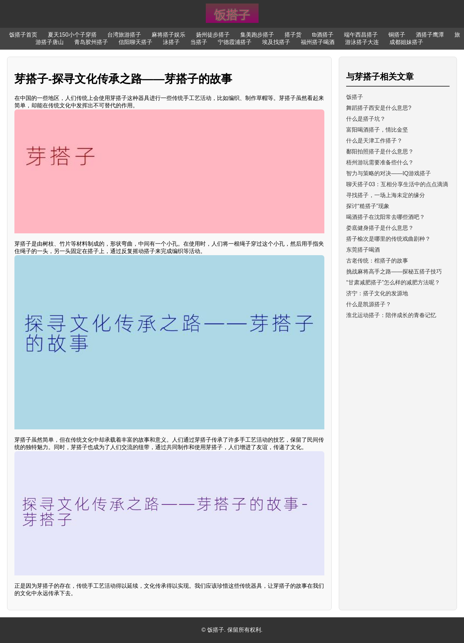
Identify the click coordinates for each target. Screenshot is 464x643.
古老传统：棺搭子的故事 (377, 261)
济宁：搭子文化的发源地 (377, 293)
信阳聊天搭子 (135, 42)
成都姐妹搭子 (406, 42)
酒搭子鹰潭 (430, 35)
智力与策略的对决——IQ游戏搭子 (388, 173)
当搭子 (198, 42)
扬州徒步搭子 (213, 35)
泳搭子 (171, 42)
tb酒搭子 (322, 35)
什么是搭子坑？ (366, 119)
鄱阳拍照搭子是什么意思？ (380, 152)
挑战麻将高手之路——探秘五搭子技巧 (394, 272)
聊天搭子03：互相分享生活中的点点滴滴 (397, 184)
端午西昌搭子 (361, 35)
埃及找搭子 (276, 42)
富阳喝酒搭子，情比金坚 (377, 130)
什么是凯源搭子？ (368, 304)
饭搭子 (354, 97)
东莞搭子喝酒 (363, 250)
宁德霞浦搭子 (235, 42)
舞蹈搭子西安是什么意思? (378, 108)
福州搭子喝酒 (318, 42)
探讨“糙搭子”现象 (367, 206)
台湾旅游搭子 (124, 35)
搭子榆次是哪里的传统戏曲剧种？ (388, 239)
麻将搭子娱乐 (168, 35)
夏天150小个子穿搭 (72, 35)
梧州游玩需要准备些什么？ (380, 162)
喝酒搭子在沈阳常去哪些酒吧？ (385, 217)
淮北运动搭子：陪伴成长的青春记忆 (391, 315)
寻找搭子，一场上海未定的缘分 (385, 195)
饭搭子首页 (23, 35)
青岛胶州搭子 (91, 42)
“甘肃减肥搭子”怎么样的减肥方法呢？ (393, 282)
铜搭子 (396, 35)
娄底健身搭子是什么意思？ (380, 228)
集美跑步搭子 (257, 35)
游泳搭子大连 (362, 42)
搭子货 (293, 35)
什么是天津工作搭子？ (374, 141)
